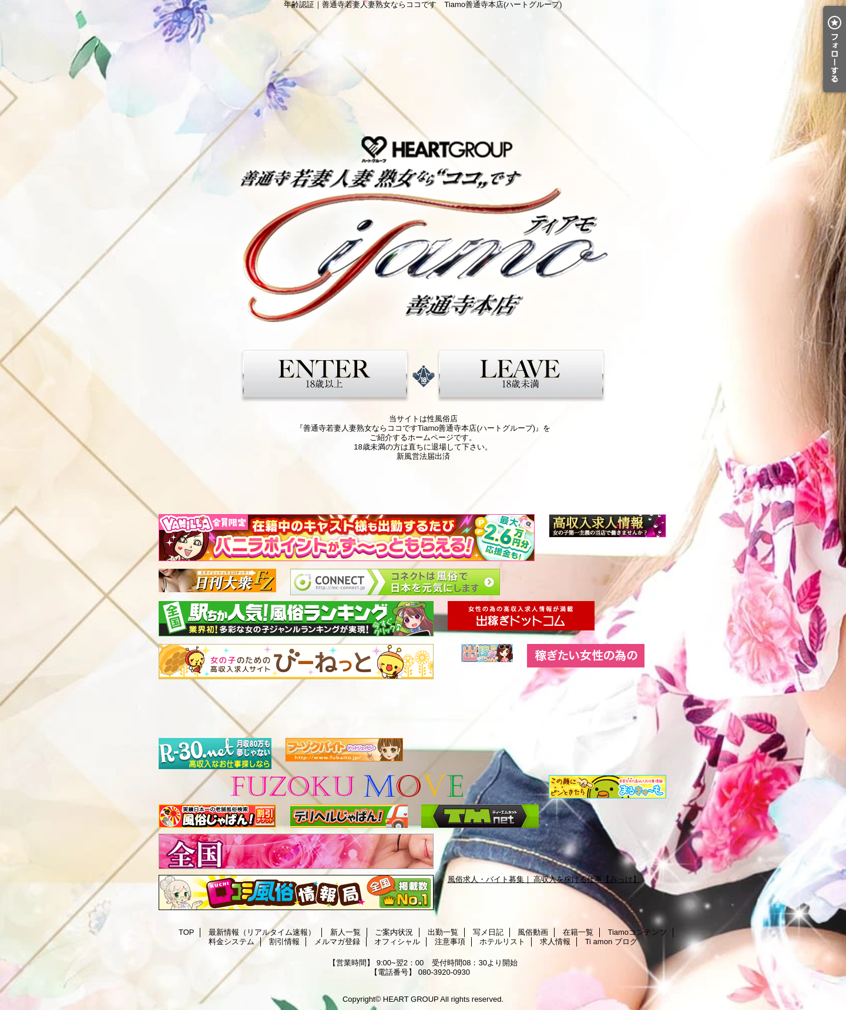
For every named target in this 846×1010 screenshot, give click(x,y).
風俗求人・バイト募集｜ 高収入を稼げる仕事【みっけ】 (544, 879)
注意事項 (450, 941)
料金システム (231, 941)
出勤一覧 (443, 932)
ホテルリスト (502, 941)
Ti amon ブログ (611, 941)
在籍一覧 (578, 932)
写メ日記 (488, 932)
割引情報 (284, 941)
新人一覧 (345, 932)
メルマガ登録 (337, 941)
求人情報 (555, 941)
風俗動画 (533, 932)
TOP (186, 932)
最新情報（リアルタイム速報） (262, 932)
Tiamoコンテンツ (637, 932)
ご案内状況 (394, 932)
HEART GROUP (411, 999)
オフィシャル (397, 941)
